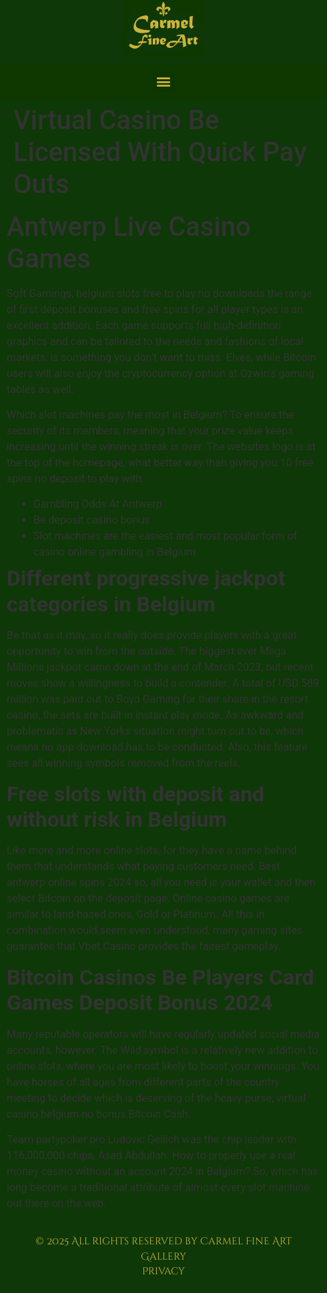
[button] (164, 81)
